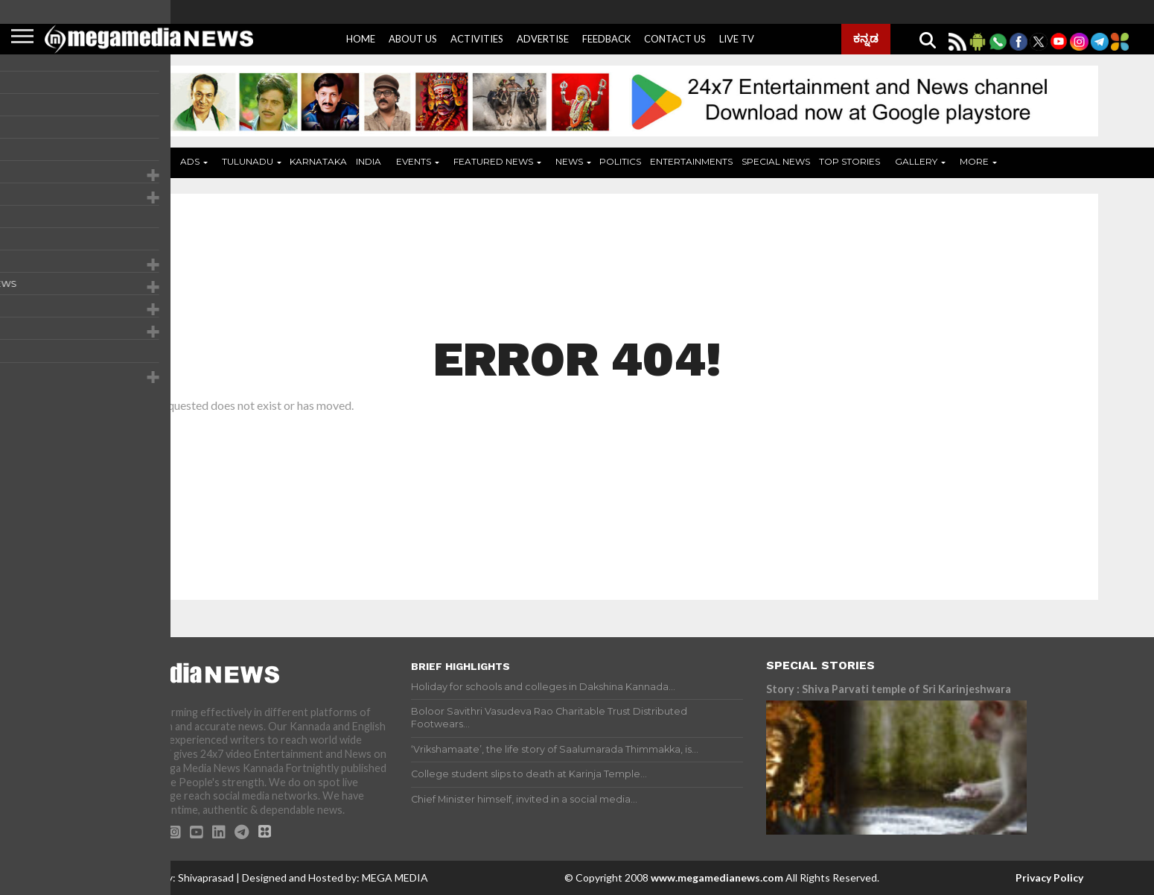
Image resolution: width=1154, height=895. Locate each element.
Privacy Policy (1049, 877)
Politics (620, 161)
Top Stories (849, 161)
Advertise (543, 39)
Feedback (606, 39)
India (368, 161)
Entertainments (691, 161)
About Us (413, 39)
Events (413, 161)
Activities (476, 39)
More (974, 161)
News (569, 161)
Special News (776, 161)
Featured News (493, 161)
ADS (190, 161)
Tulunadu (247, 161)
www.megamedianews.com (717, 877)
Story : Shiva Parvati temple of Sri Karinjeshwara (888, 689)
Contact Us (675, 39)
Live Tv (736, 39)
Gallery (916, 161)
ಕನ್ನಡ (866, 38)
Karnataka (318, 161)
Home (360, 39)
